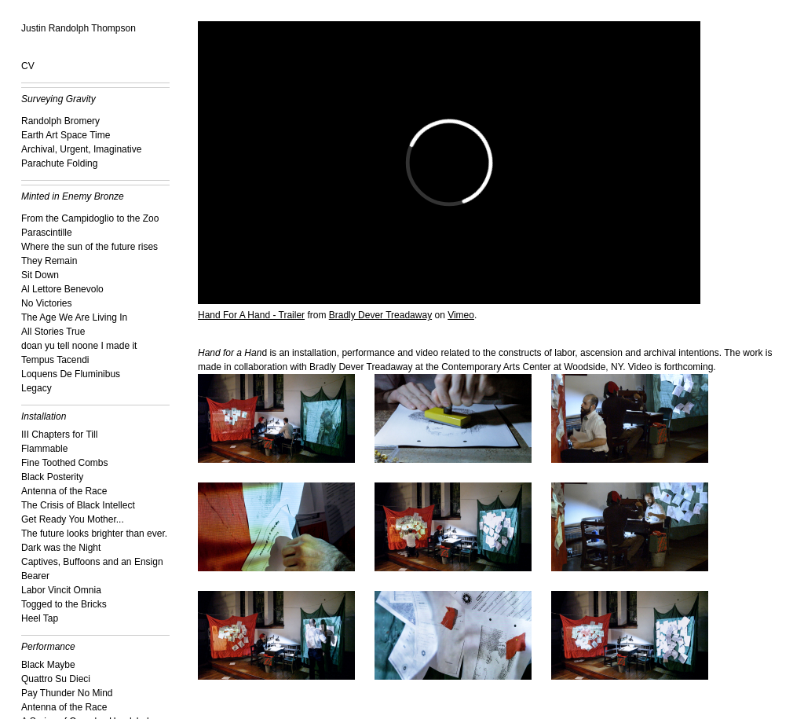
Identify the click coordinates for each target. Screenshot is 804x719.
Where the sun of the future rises (89, 246)
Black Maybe (48, 664)
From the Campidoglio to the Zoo (90, 218)
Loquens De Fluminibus (70, 374)
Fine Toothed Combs (64, 462)
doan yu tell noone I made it (79, 345)
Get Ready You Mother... (72, 519)
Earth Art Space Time (65, 135)
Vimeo (461, 315)
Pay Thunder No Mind (67, 693)
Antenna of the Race (64, 491)
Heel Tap (39, 618)
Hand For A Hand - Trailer (251, 315)
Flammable (44, 448)
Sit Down (40, 275)
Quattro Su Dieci (55, 678)
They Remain (49, 260)
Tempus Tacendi (55, 359)
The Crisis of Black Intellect (78, 505)
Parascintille (46, 232)
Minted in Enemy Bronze (72, 196)
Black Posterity (52, 476)
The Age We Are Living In (74, 317)
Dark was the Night (60, 547)
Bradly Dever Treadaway (380, 315)
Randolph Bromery (60, 121)
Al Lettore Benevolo (62, 289)
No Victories (46, 303)
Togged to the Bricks (64, 604)
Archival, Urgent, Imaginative (81, 149)
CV (28, 66)
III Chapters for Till (59, 434)
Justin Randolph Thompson (78, 28)
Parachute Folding (59, 163)
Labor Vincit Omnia (61, 590)
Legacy (36, 388)
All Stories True (53, 331)
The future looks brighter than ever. (94, 533)
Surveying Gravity (58, 99)
